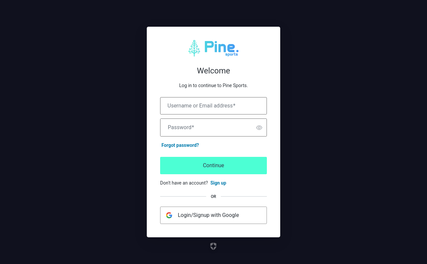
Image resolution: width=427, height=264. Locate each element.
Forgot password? (180, 145)
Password (181, 127)
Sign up (218, 183)
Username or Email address (201, 106)
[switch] (259, 127)
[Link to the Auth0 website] (213, 246)
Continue (213, 165)
